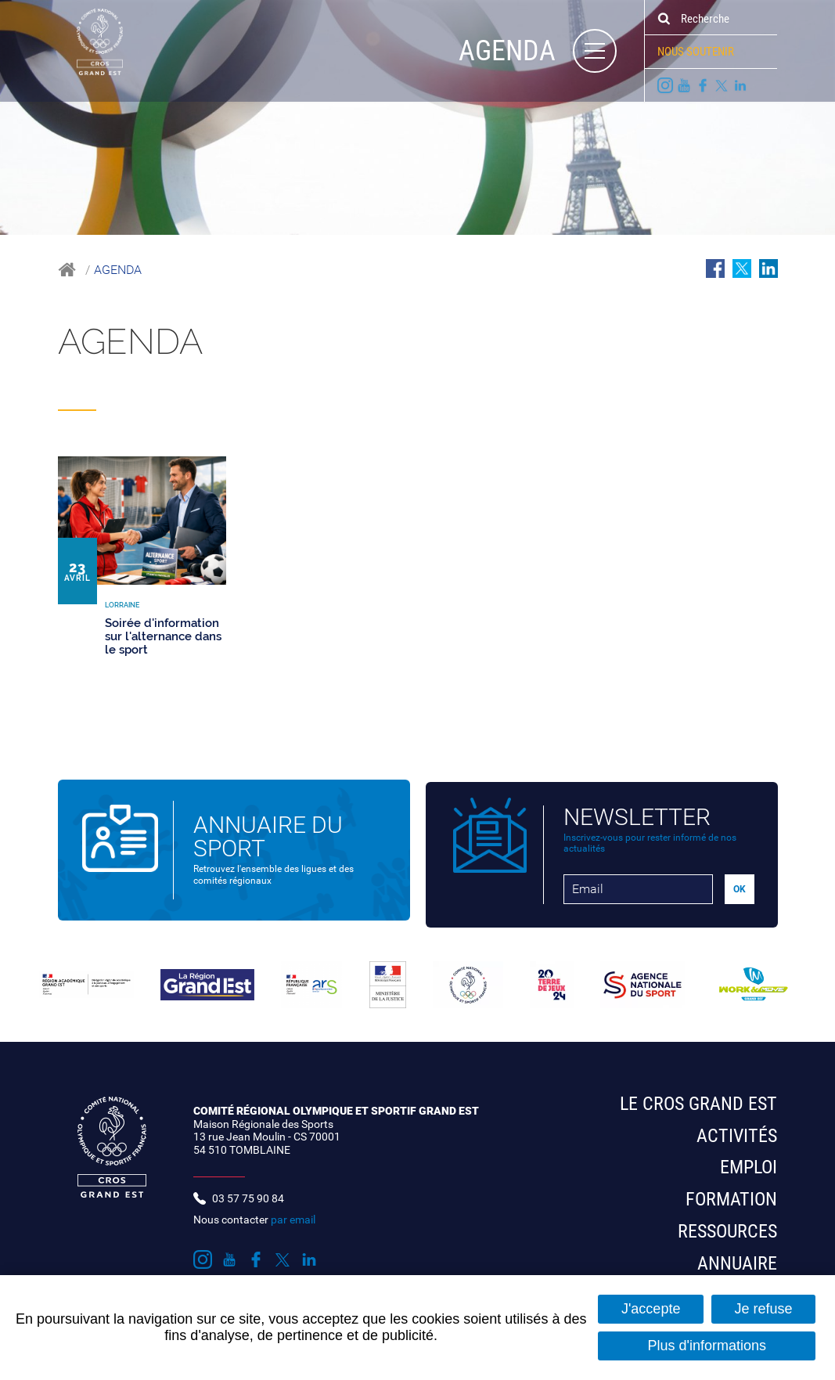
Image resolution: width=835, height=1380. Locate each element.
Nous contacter (254, 1211)
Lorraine (170, 398)
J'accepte (650, 1309)
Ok (663, 19)
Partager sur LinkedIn (768, 268)
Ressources (727, 1223)
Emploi (748, 1159)
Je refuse (763, 1309)
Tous (77, 398)
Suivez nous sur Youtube (684, 85)
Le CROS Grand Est (698, 1095)
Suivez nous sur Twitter (721, 85)
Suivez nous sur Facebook (702, 85)
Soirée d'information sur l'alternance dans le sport (163, 636)
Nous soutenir (695, 52)
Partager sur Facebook (715, 268)
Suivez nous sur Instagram (665, 85)
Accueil (67, 269)
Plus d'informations (706, 1345)
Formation (731, 1191)
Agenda (118, 269)
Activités (736, 1127)
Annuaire (737, 1255)
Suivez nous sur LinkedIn (740, 85)
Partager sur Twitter (741, 268)
